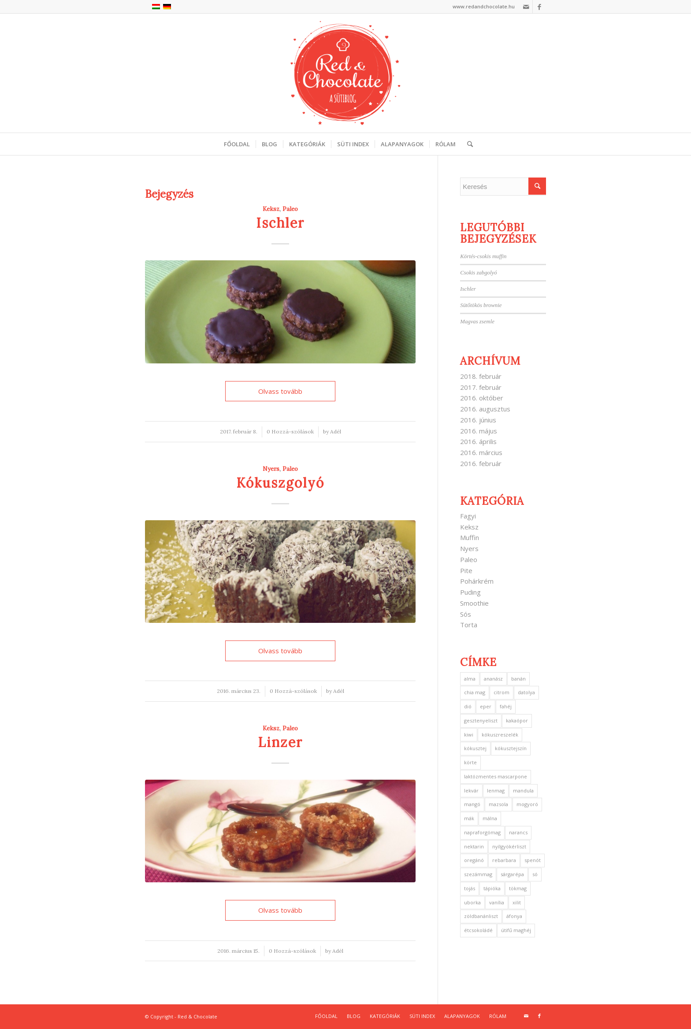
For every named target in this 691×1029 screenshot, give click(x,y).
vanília (496, 902)
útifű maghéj (516, 930)
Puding (470, 592)
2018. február (481, 376)
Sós (465, 614)
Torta (468, 624)
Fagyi (468, 515)
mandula (523, 790)
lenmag (496, 790)
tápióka (492, 888)
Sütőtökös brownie (481, 305)
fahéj (506, 706)
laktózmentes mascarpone (495, 776)
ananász (493, 678)
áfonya (514, 916)
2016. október (481, 397)
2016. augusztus (485, 408)
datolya (526, 692)
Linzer (280, 742)
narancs (518, 832)
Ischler (280, 223)
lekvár (471, 790)
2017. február (481, 387)
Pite (466, 570)
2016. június (478, 419)
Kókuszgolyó (280, 482)
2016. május (478, 430)
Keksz (271, 209)
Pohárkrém (477, 581)
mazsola (498, 804)
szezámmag (478, 874)
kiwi (468, 734)
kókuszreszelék (500, 734)
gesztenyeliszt (481, 720)
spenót (532, 860)
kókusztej (475, 748)
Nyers (271, 469)
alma (470, 678)
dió (468, 706)
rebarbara (504, 860)
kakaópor (517, 720)
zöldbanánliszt (481, 916)
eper (485, 706)
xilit (517, 902)
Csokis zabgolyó (478, 273)
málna (490, 818)
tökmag (518, 888)
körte (470, 762)
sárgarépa (512, 874)
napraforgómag (482, 832)
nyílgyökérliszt (509, 846)
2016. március (481, 452)
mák (469, 818)
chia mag (474, 692)
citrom (501, 692)
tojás (469, 888)
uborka (472, 902)
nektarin (474, 846)
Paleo (290, 209)
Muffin (469, 537)
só (535, 874)
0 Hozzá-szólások (290, 431)
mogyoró (527, 804)
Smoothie (474, 603)
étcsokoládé (478, 930)
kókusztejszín (511, 748)
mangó (472, 804)
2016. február (481, 463)
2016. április (478, 441)
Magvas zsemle (477, 321)
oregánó (474, 860)
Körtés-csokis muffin (483, 256)
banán (518, 678)
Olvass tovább (280, 391)
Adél (335, 431)
